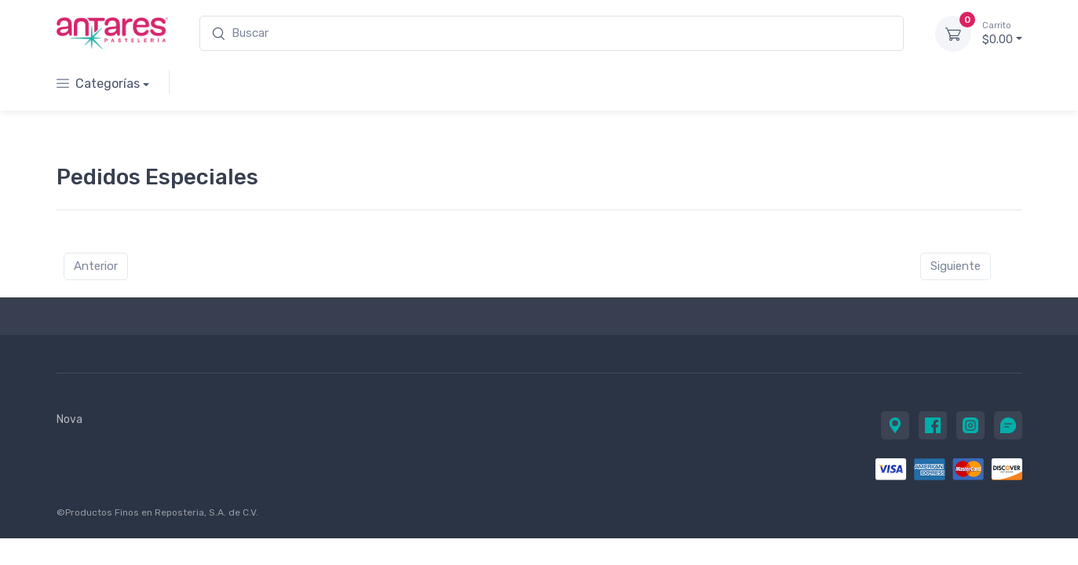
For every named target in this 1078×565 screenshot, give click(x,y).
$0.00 (1002, 33)
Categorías (98, 83)
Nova (69, 419)
